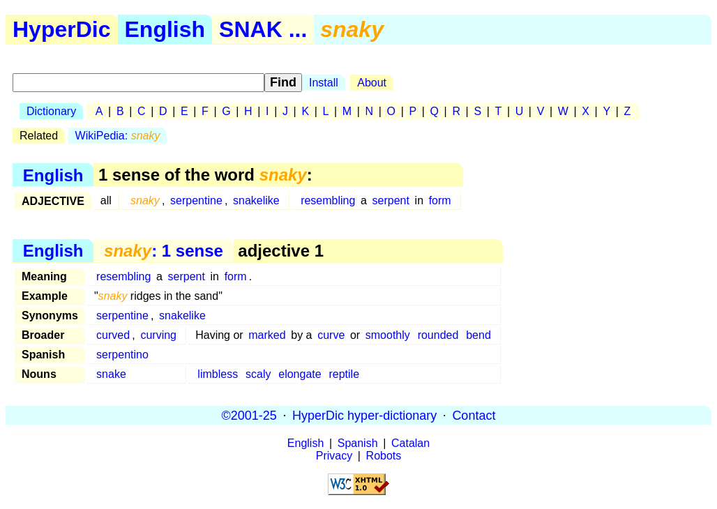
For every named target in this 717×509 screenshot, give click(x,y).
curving (158, 335)
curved (113, 335)
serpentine (196, 200)
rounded (438, 335)
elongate (299, 374)
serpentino (122, 354)
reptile (344, 374)
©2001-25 (249, 415)
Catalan (410, 443)
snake (111, 374)
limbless (217, 374)
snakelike (256, 200)
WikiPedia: (117, 136)
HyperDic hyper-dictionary (364, 415)
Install (323, 83)
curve (331, 335)
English (165, 29)
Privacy (334, 456)
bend (478, 335)
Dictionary (51, 111)
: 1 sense (163, 250)
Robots (384, 456)
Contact (473, 415)
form (440, 200)
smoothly (387, 335)
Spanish (358, 443)
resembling (328, 200)
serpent (390, 200)
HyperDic (62, 29)
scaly (258, 374)
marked (266, 335)
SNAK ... (263, 29)
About (371, 83)
